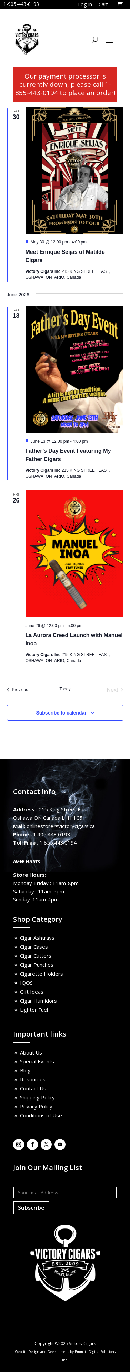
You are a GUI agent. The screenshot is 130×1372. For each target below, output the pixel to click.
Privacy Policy (36, 1106)
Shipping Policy (37, 1097)
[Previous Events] (17, 690)
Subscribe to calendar (61, 713)
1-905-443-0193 (21, 4)
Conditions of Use (41, 1115)
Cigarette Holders (41, 973)
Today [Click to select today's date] (64, 689)
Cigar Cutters (35, 955)
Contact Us (33, 1088)
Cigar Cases (34, 946)
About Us (31, 1052)
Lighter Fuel (34, 1009)
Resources (33, 1079)
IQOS (26, 982)
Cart (103, 4)
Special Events (37, 1061)
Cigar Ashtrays (37, 937)
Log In (85, 4)
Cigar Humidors (38, 1000)
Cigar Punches (36, 964)
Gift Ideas (31, 991)
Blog (25, 1070)
